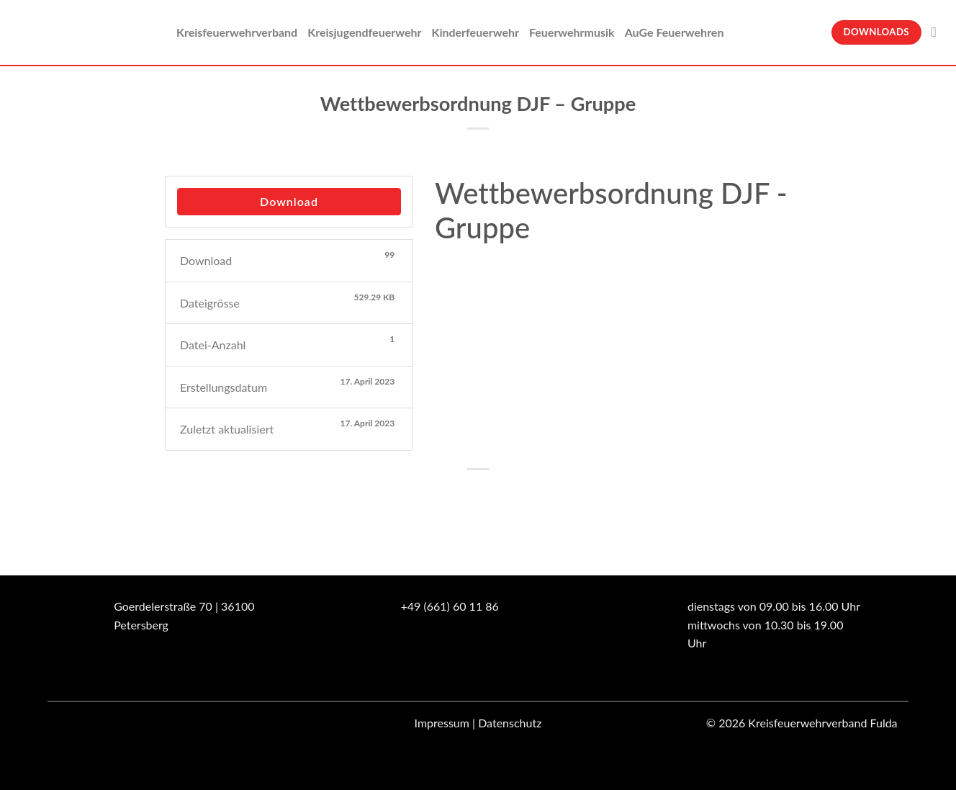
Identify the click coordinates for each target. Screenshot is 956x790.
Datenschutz (509, 723)
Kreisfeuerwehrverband (236, 32)
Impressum (442, 723)
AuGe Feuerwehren (674, 32)
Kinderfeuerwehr (475, 32)
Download (289, 201)
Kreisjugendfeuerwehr (364, 32)
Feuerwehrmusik (572, 32)
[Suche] (938, 32)
